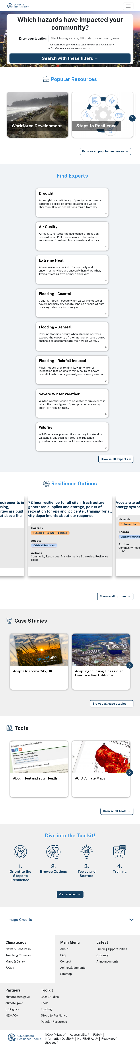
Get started (68, 894)
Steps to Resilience (54, 1015)
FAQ (63, 955)
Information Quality (58, 1038)
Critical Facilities (44, 545)
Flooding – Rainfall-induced (50, 532)
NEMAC (10, 1015)
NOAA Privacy (54, 1034)
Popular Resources (54, 1021)
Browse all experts (114, 459)
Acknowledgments (72, 967)
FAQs (8, 967)
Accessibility (79, 1034)
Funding (46, 1009)
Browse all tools (115, 811)
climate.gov (13, 1003)
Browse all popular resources (103, 151)
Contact (65, 961)
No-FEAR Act (86, 1038)
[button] (132, 118)
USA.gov (11, 1009)
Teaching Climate (17, 955)
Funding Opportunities (111, 949)
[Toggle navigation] (128, 6)
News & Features (17, 949)
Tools (44, 1003)
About (64, 949)
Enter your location (32, 38)
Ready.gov (108, 1038)
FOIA (96, 1034)
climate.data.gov (16, 997)
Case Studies (50, 997)
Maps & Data (14, 961)
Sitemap (66, 974)
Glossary (102, 955)
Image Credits (19, 919)
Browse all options (113, 596)
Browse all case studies (109, 703)
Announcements (107, 961)
